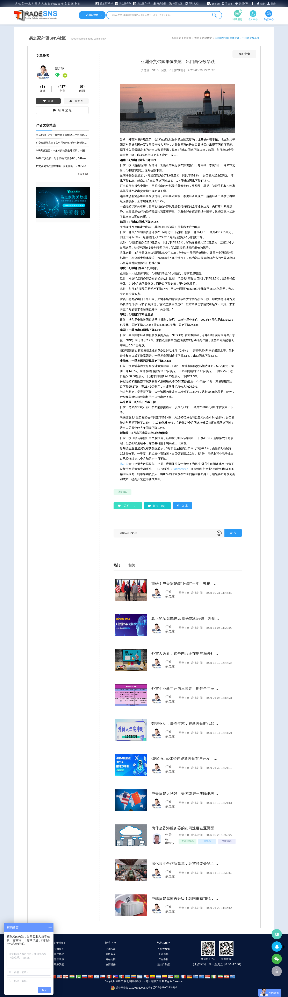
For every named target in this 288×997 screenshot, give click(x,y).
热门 (117, 565)
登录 (273, 3)
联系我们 (59, 964)
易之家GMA (143, 3)
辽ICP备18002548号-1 (165, 987)
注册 (262, 3)
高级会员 (111, 954)
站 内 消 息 (62, 110)
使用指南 (111, 949)
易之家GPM (106, 3)
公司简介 (59, 949)
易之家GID (125, 3)
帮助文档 (194, 3)
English (215, 3)
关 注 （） (128, 505)
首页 (197, 38)
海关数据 (161, 3)
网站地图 (111, 959)
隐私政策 (59, 959)
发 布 (233, 532)
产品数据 (163, 959)
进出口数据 (163, 964)
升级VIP (243, 3)
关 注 (48, 100)
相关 (131, 565)
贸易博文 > (208, 38)
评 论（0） (157, 505)
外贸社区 (177, 3)
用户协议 (59, 954)
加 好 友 (76, 100)
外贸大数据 (163, 949)
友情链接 (111, 964)
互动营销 (163, 954)
